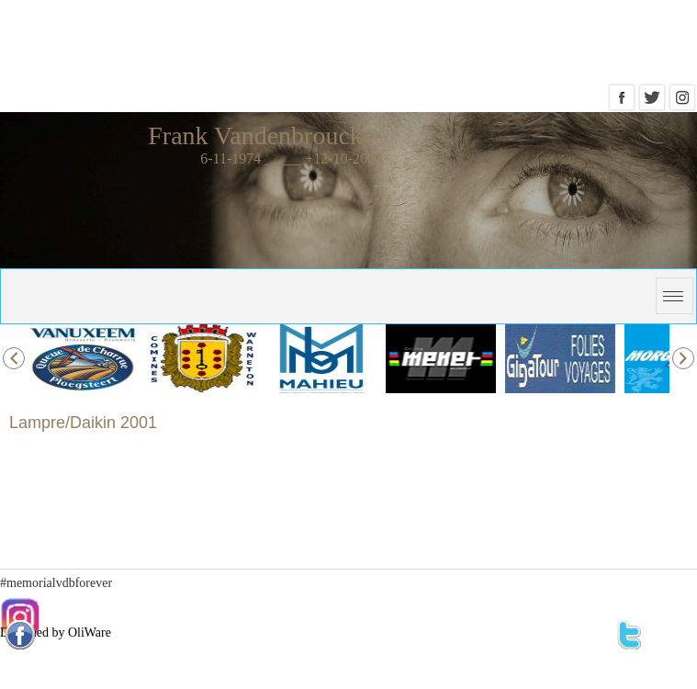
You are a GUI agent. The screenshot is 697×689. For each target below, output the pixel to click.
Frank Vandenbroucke (261, 135)
